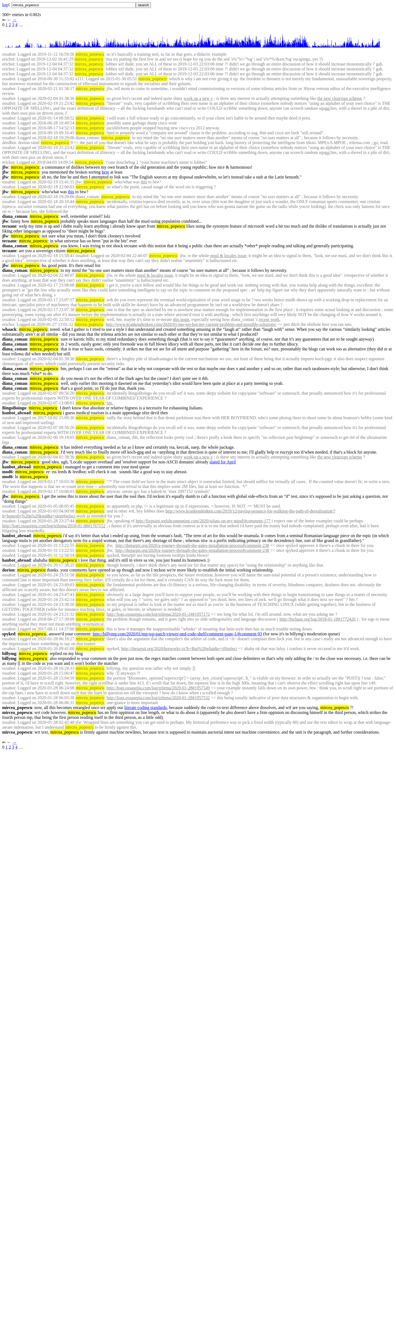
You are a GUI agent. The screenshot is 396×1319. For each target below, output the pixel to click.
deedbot (9, 142)
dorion (8, 570)
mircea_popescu (17, 707)
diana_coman (14, 216)
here (105, 172)
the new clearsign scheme (339, 98)
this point (181, 319)
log (5, 4)
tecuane (9, 226)
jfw (5, 167)
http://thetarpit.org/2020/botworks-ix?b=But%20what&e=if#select (179, 648)
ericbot (8, 59)
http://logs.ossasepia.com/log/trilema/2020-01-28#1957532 (158, 697)
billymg (9, 653)
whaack (9, 329)
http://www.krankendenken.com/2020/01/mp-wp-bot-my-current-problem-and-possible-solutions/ (191, 324)
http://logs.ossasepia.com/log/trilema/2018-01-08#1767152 (53, 525)
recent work (269, 319)
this (144, 182)
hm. (110, 403)
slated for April (222, 462)
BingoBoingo (14, 408)
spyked (8, 634)
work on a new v (198, 98)
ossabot (8, 54)
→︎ (14, 19)
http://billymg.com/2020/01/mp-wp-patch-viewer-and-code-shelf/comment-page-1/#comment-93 (177, 634)
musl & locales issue (228, 255)
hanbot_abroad (16, 412)
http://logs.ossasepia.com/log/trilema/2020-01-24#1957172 (158, 614)
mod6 (7, 471)
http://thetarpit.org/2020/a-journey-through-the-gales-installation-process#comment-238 (192, 545)
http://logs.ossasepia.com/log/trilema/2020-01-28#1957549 (158, 688)
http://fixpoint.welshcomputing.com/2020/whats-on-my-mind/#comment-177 (203, 521)
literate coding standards (145, 707)
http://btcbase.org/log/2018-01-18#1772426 (317, 619)
